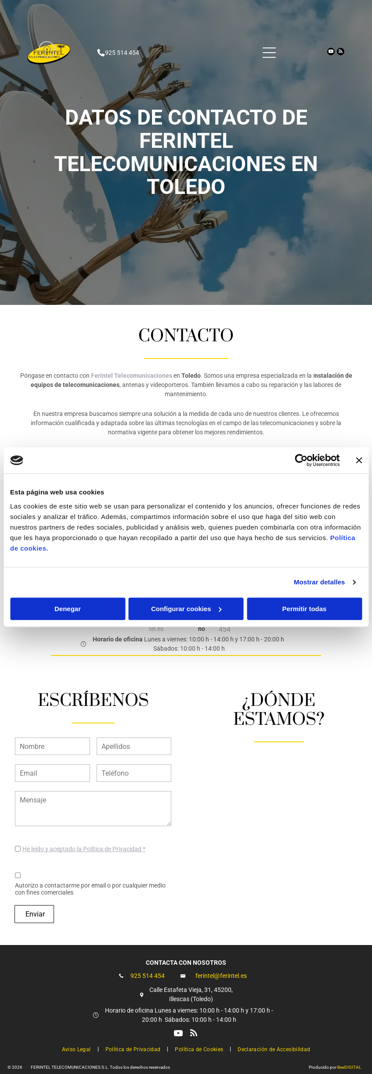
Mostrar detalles (319, 582)
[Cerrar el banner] (359, 460)
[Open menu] (269, 52)
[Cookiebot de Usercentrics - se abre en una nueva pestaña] (301, 460)
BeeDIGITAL (349, 1067)
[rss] (340, 52)
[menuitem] (77, 1048)
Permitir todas (304, 608)
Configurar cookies (186, 608)
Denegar (67, 608)
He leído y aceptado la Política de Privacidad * (83, 848)
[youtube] (331, 52)
